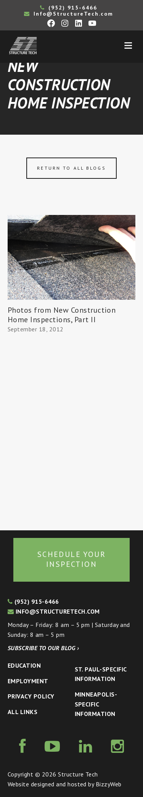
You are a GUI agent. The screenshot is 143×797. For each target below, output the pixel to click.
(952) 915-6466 (68, 8)
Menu (128, 45)
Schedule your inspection (71, 559)
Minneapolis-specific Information (96, 703)
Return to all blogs (71, 168)
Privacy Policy (31, 696)
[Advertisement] (71, 432)
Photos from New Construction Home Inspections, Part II (62, 315)
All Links (22, 712)
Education (24, 665)
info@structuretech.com (54, 611)
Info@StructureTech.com (68, 14)
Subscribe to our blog (43, 648)
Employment (28, 681)
